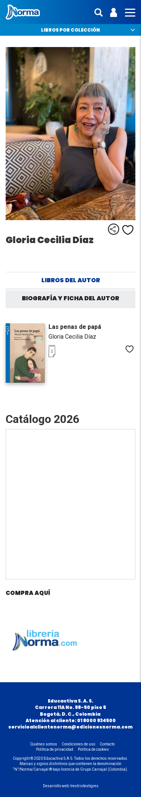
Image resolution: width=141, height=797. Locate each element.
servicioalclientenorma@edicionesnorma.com (70, 727)
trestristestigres (84, 786)
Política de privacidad (54, 749)
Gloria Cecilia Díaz (72, 336)
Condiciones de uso (78, 744)
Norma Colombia (23, 12)
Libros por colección (70, 30)
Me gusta (127, 230)
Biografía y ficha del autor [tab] (70, 298)
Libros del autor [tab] (70, 280)
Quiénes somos (43, 744)
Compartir (113, 229)
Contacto (107, 744)
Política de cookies (93, 749)
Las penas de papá (75, 326)
